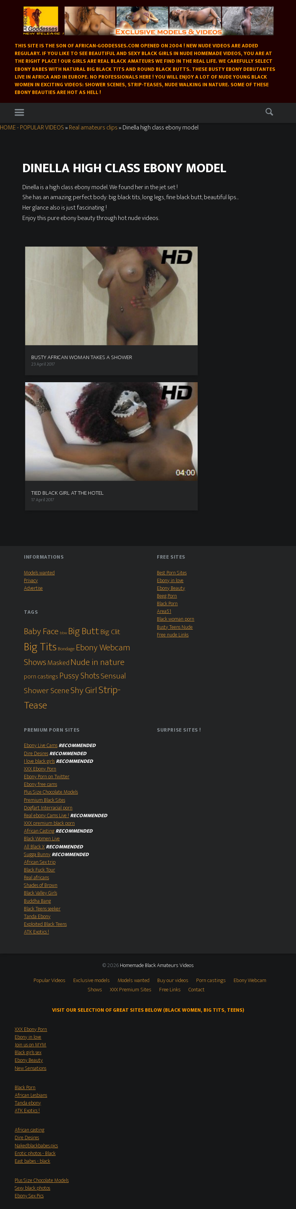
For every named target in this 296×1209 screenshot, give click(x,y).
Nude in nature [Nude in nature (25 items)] (97, 496)
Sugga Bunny (37, 688)
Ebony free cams (40, 618)
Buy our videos (172, 814)
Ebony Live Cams (40, 580)
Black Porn (167, 437)
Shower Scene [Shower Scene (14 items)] (46, 524)
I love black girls (39, 595)
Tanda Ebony (37, 750)
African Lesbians (31, 929)
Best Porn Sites (172, 407)
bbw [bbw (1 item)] (63, 466)
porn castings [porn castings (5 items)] (41, 510)
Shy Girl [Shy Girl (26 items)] (84, 524)
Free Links (170, 823)
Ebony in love (170, 414)
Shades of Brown (40, 719)
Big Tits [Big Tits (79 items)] (40, 481)
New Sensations (30, 902)
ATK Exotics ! (36, 766)
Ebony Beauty (171, 422)
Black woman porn (175, 453)
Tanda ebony (28, 937)
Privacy (31, 414)
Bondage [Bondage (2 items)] (66, 483)
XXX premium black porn (49, 657)
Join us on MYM (30, 879)
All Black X (34, 681)
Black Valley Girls (40, 727)
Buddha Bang (37, 735)
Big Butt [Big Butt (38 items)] (83, 465)
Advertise (33, 422)
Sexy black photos (32, 1022)
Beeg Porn (167, 430)
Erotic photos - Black (35, 987)
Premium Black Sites (44, 634)
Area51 (164, 445)
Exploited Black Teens (45, 758)
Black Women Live (42, 672)
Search (271, 113)
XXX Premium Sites (130, 823)
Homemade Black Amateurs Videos (157, 799)
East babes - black (32, 995)
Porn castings (211, 814)
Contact (196, 823)
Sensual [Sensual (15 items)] (113, 510)
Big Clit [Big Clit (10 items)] (110, 466)
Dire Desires (36, 587)
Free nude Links (172, 469)
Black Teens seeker (42, 743)
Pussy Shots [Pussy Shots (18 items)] (79, 510)
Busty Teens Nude (175, 461)
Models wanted (39, 407)
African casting (29, 964)
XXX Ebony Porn (40, 603)
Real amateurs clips (93, 128)
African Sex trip (40, 696)
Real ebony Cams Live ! (46, 649)
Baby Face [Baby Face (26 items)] (41, 465)
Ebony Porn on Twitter (46, 610)
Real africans (36, 711)
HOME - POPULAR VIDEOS (32, 128)
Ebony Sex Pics (29, 1030)
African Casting (39, 665)
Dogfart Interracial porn (48, 642)
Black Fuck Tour (39, 704)
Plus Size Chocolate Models (51, 626)
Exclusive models (91, 814)
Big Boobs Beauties (33, 1072)
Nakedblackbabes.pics (36, 980)
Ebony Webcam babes (37, 1065)
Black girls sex (28, 886)
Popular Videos (50, 814)
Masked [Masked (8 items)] (58, 497)
